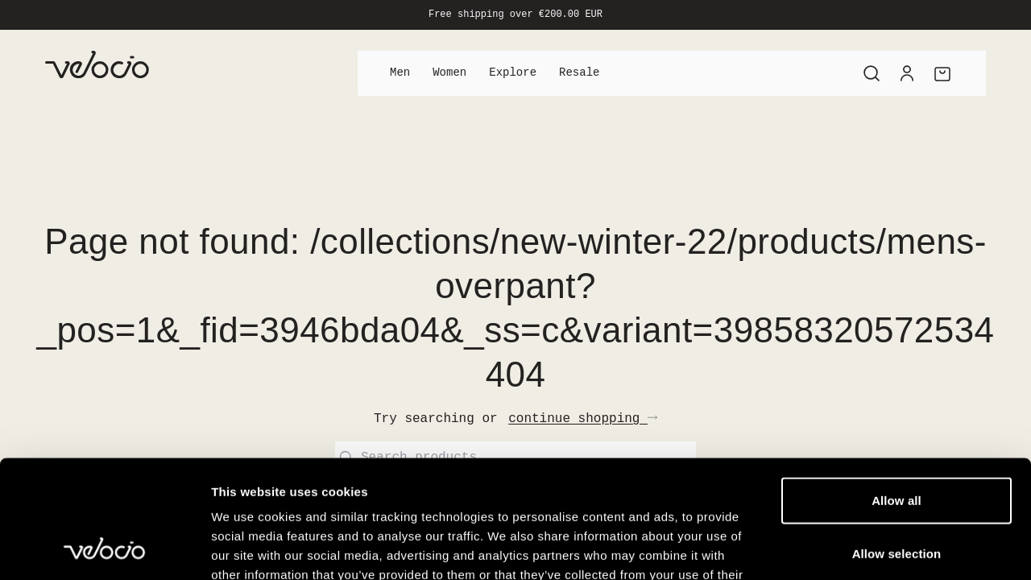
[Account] (907, 73)
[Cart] (942, 73)
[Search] (871, 73)
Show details (845, 548)
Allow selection (897, 443)
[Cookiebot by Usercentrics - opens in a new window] (104, 548)
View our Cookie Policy (337, 483)
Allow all (896, 389)
